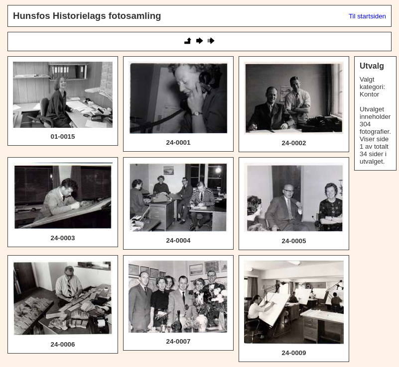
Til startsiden (367, 16)
